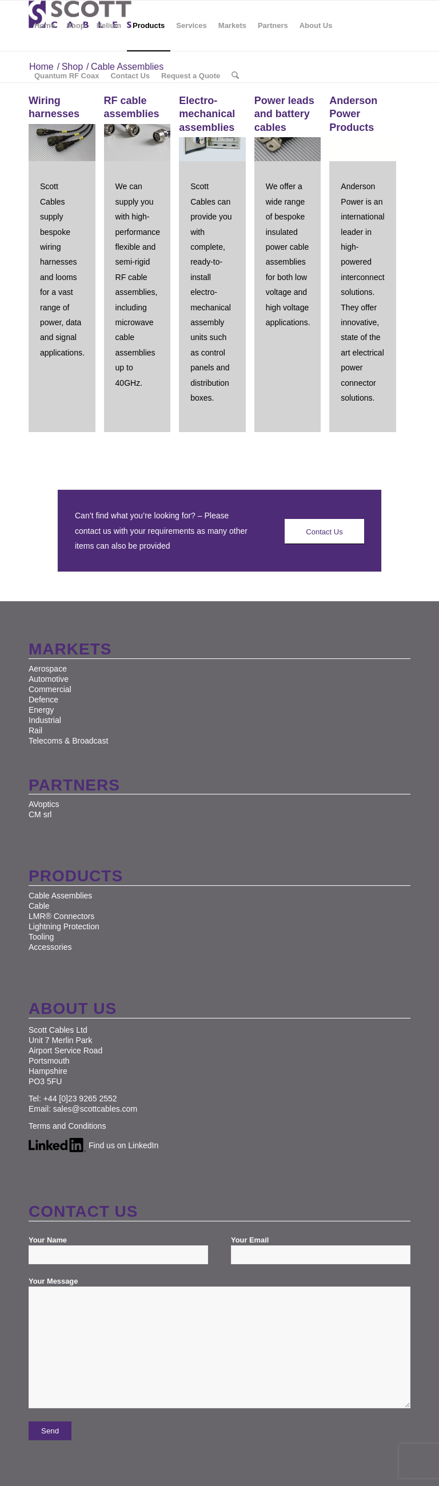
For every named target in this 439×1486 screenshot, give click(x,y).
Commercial (50, 689)
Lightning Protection (64, 926)
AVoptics (44, 804)
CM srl (40, 814)
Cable (39, 905)
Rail (35, 730)
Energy (41, 709)
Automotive (49, 679)
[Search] (235, 76)
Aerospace (48, 668)
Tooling (41, 936)
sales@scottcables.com (95, 1108)
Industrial (45, 720)
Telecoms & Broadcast (68, 740)
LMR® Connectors (61, 916)
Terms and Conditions (67, 1126)
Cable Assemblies (60, 895)
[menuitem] (45, 26)
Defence (43, 699)
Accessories (50, 947)
